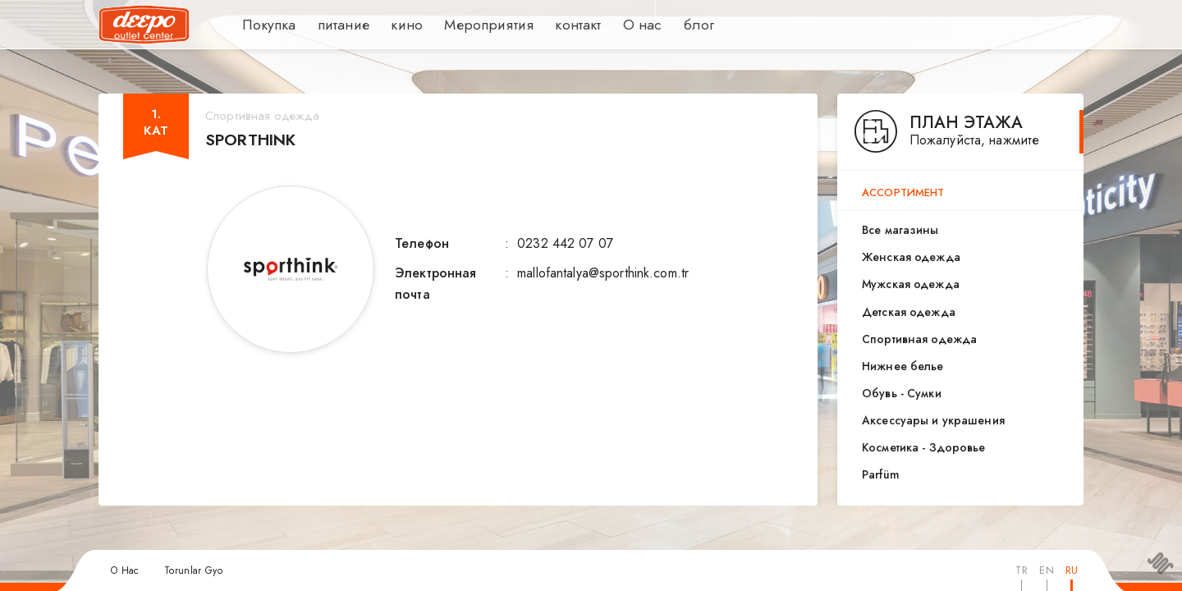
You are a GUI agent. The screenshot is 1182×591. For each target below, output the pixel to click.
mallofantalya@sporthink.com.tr (603, 272)
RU (1071, 570)
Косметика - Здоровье (924, 447)
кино (392, 25)
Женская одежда (911, 257)
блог (664, 25)
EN (1046, 570)
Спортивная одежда (919, 339)
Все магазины (900, 230)
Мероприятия (466, 25)
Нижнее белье (903, 366)
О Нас (125, 570)
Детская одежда (908, 312)
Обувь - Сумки (901, 393)
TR (1021, 570)
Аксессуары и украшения (933, 420)
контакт (547, 25)
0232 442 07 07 (565, 243)
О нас (609, 25)
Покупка (265, 25)
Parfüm (881, 474)
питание (333, 25)
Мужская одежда (911, 284)
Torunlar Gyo (193, 570)
